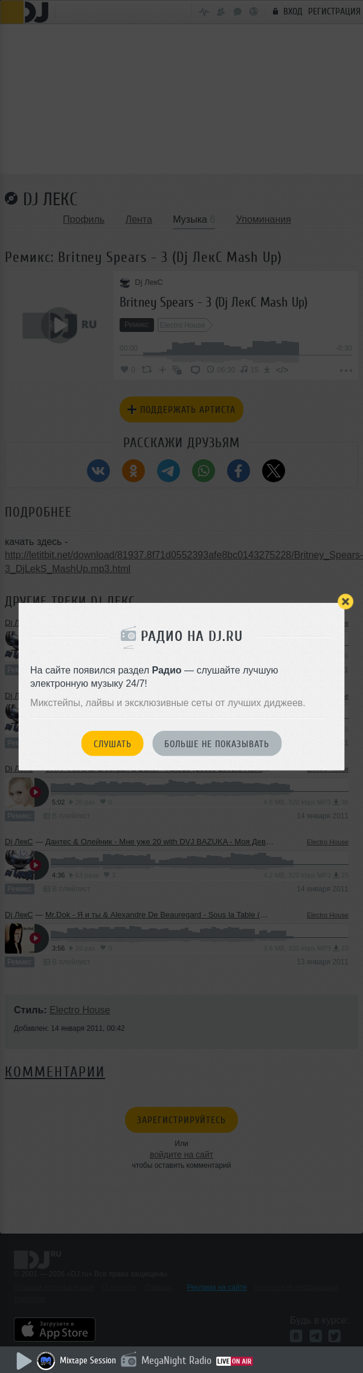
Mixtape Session (88, 1360)
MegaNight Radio (176, 1360)
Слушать (113, 743)
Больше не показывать (216, 743)
